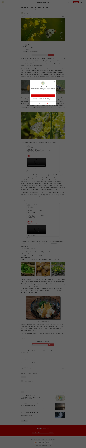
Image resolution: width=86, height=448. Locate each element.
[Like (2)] (23, 16)
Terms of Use (49, 98)
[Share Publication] (71, 2)
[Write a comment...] (44, 383)
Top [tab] (22, 392)
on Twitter (32, 330)
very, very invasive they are (54, 325)
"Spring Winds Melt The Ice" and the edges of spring (32, 414)
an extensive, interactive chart (54, 289)
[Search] (69, 2)
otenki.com (54, 243)
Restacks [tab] (29, 376)
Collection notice (51, 439)
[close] (55, 82)
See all (24, 420)
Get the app (48, 442)
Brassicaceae (59, 103)
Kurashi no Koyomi (27, 12)
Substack (37, 445)
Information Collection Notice (42, 99)
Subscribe (76, 2)
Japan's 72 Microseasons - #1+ (29, 412)
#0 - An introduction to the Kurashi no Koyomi (30, 397)
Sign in (82, 2)
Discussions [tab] (30, 392)
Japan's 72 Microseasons (28, 395)
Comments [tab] (24, 376)
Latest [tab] (25, 392)
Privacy (43, 439)
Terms (46, 439)
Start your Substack (39, 442)
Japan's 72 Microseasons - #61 (29, 404)
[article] (43, 398)
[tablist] (26, 377)
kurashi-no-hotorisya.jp (43, 350)
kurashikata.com (33, 350)
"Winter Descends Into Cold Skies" (28, 405)
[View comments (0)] (26, 16)
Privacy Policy (52, 99)
